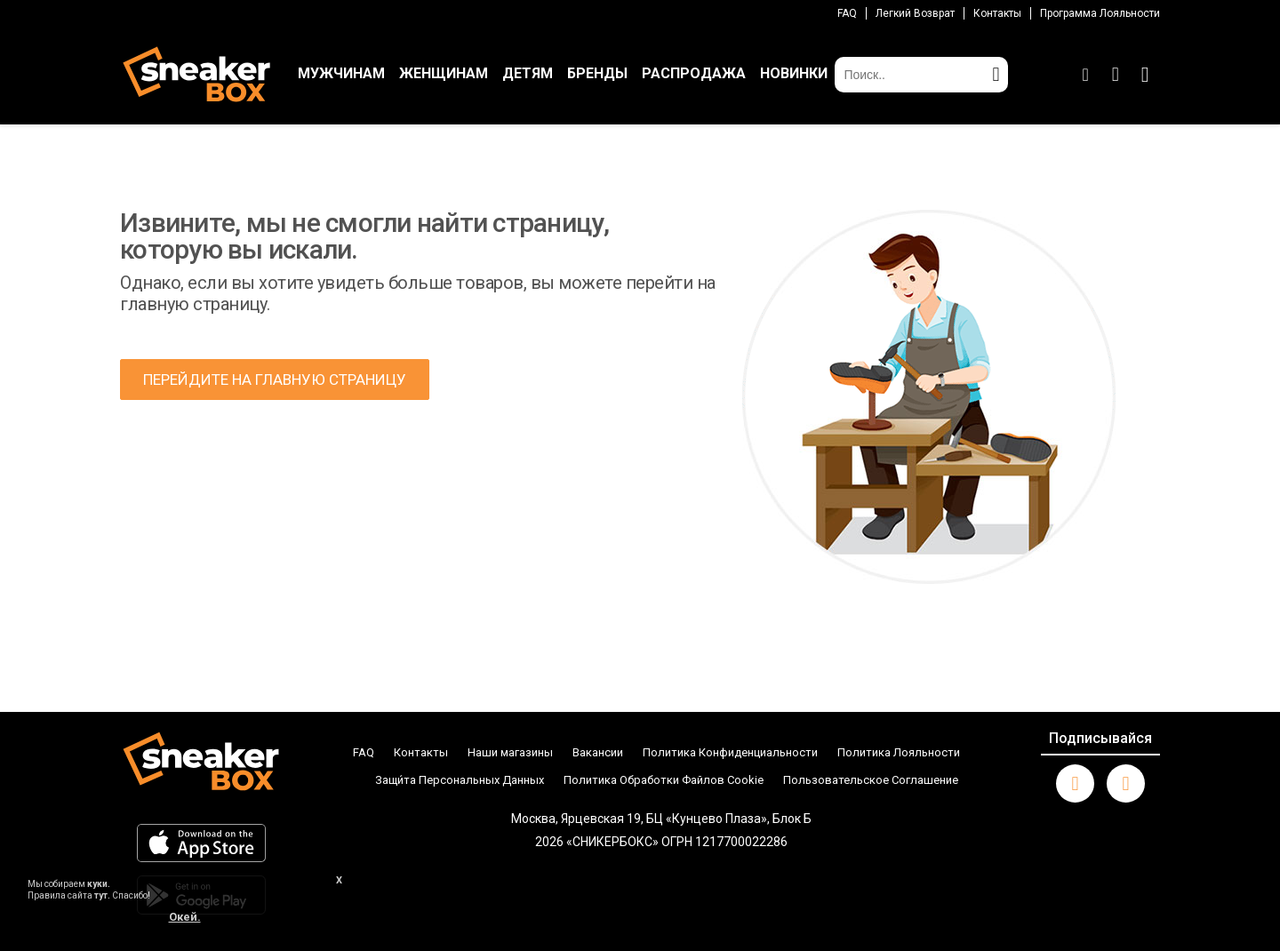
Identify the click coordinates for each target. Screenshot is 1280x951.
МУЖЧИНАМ (341, 73)
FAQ (847, 13)
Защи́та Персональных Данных (459, 780)
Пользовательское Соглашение (870, 780)
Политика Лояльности (898, 752)
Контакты (997, 13)
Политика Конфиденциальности (730, 752)
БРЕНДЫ (597, 73)
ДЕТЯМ (527, 73)
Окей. (185, 916)
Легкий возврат (915, 13)
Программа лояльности (1100, 13)
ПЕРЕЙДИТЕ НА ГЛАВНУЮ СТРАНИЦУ (274, 379)
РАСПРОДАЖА (694, 73)
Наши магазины (510, 752)
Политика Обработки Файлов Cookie (664, 780)
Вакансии (597, 752)
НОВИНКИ (794, 73)
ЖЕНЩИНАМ (443, 73)
